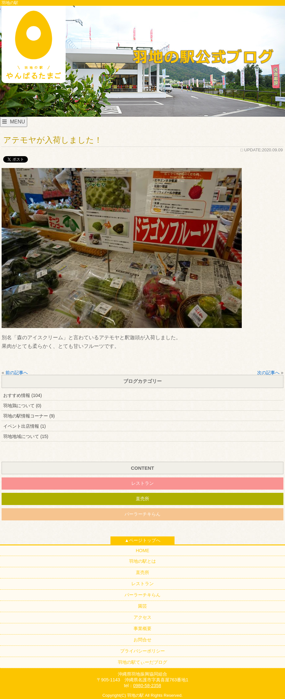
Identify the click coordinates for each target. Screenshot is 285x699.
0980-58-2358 (147, 685)
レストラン (142, 483)
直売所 (142, 498)
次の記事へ (268, 372)
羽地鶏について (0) (22, 405)
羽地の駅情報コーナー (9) (29, 415)
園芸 (142, 606)
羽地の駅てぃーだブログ (142, 662)
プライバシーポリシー (142, 650)
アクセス (142, 617)
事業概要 (142, 628)
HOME (142, 550)
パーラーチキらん (142, 514)
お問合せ (142, 639)
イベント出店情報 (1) (24, 426)
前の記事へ (16, 372)
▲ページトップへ (142, 540)
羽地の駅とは (142, 561)
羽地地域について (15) (25, 436)
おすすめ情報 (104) (22, 395)
